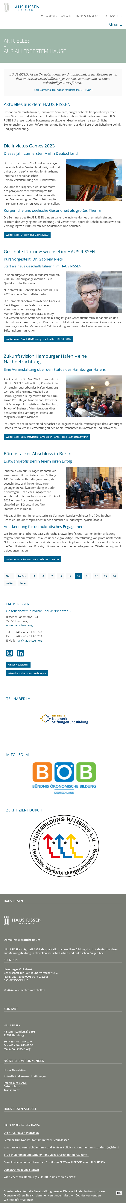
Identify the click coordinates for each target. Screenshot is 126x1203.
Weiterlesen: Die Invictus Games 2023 (27, 234)
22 (96, 576)
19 (69, 576)
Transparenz (12, 1090)
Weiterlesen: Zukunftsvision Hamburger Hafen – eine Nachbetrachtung (47, 436)
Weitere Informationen (18, 1200)
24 (114, 576)
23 (105, 576)
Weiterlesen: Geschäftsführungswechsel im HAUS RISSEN (38, 339)
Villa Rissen (49, 16)
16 (42, 576)
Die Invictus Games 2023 (29, 146)
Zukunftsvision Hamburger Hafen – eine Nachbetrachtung (45, 359)
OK (119, 1193)
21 (87, 576)
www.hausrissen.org (19, 625)
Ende (22, 583)
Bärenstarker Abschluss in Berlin (38, 453)
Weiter (9, 583)
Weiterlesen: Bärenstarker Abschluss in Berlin (32, 559)
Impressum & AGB (88, 16)
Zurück (22, 576)
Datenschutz (113, 16)
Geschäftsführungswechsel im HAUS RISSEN (49, 251)
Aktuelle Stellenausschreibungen (27, 673)
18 (60, 576)
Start (9, 576)
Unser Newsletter (18, 664)
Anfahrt (67, 16)
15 (33, 576)
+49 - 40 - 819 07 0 (20, 1041)
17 (51, 576)
